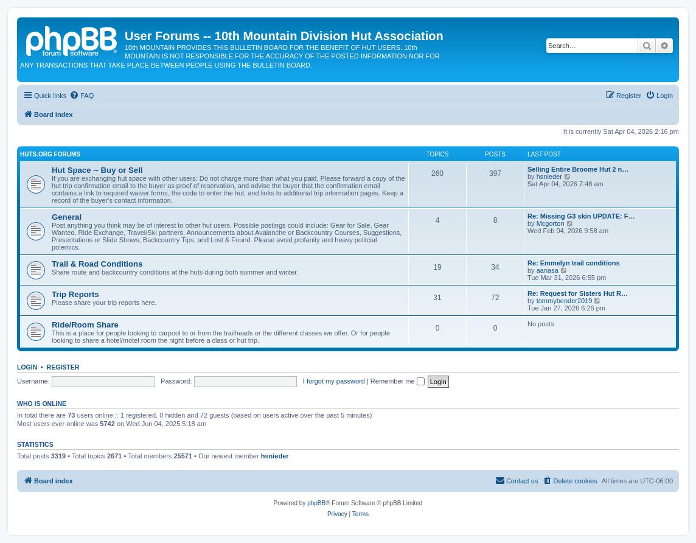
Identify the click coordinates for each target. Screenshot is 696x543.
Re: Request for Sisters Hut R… (577, 293)
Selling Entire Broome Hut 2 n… (577, 169)
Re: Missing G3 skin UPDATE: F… (581, 216)
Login (27, 367)
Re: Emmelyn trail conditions (573, 263)
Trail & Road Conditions (97, 263)
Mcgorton (551, 223)
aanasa (548, 270)
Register (63, 367)
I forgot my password (334, 381)
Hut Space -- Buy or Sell (97, 170)
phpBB (316, 503)
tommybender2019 (565, 300)
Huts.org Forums (50, 154)
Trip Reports (75, 294)
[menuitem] (81, 95)
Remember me (398, 381)
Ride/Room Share (85, 324)
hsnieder (549, 176)
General (67, 217)
